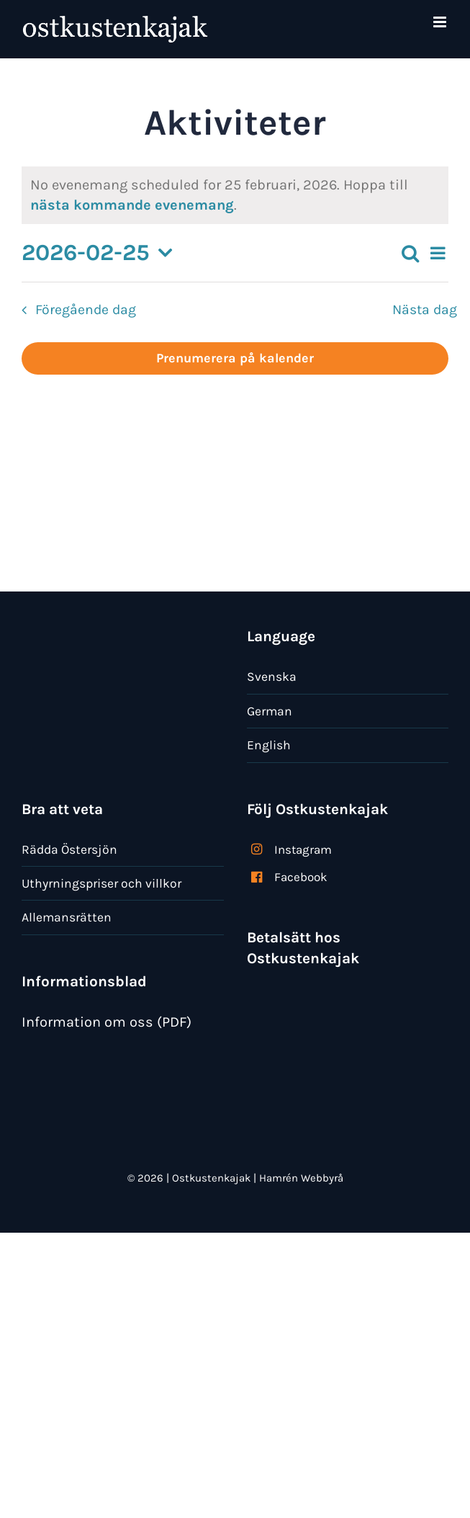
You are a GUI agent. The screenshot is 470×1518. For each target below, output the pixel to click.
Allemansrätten (67, 917)
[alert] (235, 195)
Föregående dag (85, 309)
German (269, 711)
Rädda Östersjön (69, 849)
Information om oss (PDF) (106, 1022)
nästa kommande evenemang (132, 205)
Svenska (272, 676)
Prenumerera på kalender (235, 358)
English (269, 745)
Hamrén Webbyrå (301, 1177)
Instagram (303, 849)
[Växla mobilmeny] (440, 22)
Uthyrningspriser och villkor (101, 883)
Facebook (300, 877)
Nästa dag (424, 309)
